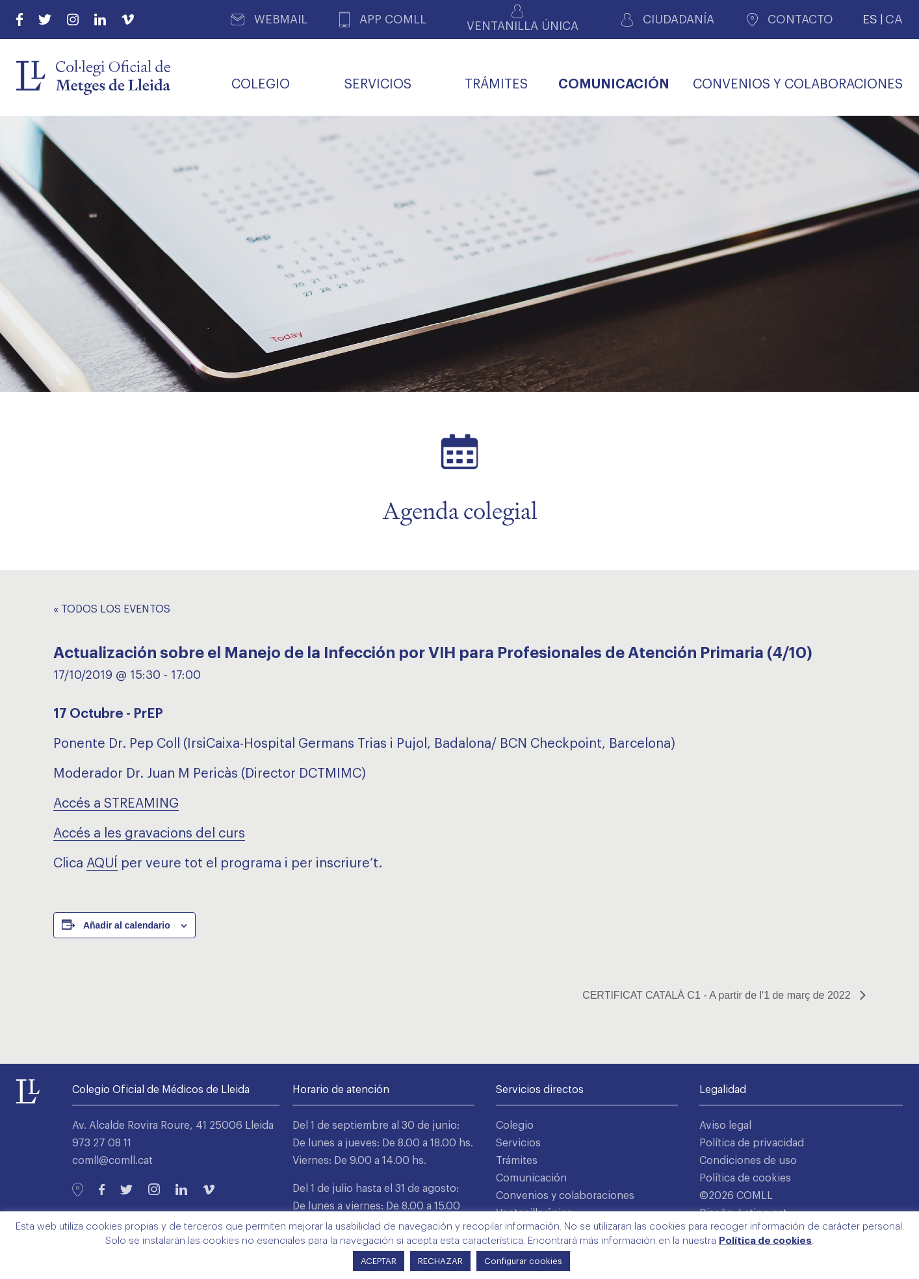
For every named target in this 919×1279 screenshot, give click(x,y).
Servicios (518, 1143)
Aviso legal (725, 1125)
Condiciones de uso (748, 1160)
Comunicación (531, 1178)
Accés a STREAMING (116, 803)
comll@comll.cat (112, 1160)
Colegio (515, 1125)
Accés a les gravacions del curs (149, 833)
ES (869, 19)
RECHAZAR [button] (440, 1261)
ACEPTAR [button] (378, 1261)
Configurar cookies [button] (523, 1261)
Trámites (516, 1160)
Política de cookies (745, 1178)
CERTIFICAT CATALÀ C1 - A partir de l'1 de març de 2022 (717, 995)
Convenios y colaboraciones (565, 1196)
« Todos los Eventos (111, 609)
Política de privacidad (751, 1143)
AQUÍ (102, 863)
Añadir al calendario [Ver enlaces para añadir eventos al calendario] (126, 925)
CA (894, 19)
